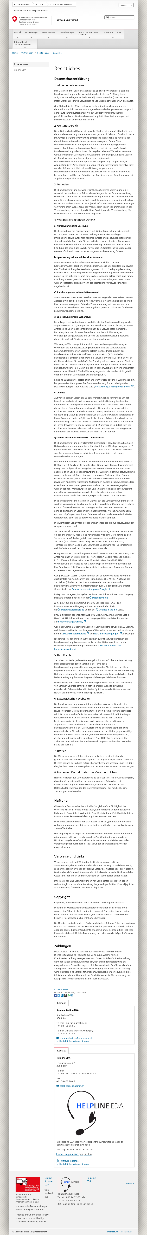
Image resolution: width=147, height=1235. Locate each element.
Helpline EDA (43, 53)
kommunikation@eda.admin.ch (76, 1038)
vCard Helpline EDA (75, 1154)
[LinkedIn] (62, 995)
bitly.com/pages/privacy (72, 621)
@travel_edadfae (70, 1160)
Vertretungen (31, 35)
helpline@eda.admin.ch (72, 1085)
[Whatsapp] (69, 995)
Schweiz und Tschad (113, 35)
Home (15, 53)
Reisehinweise (48, 35)
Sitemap (130, 1183)
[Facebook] (55, 995)
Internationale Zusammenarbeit (25, 45)
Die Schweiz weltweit (62, 4)
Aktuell (18, 35)
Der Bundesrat (24, 4)
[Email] (72, 995)
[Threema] (65, 995)
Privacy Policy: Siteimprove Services (114, 386)
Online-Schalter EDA (48, 1181)
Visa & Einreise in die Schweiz (89, 35)
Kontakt (60, 1003)
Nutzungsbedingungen (108, 633)
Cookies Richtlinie (108, 609)
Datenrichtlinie (100, 597)
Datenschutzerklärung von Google (91, 589)
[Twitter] (59, 995)
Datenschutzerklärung (72, 609)
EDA (41, 4)
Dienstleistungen (66, 35)
